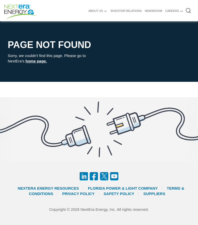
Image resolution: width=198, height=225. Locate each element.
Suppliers (154, 193)
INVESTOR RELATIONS (126, 10)
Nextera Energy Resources (48, 188)
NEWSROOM (153, 10)
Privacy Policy (78, 193)
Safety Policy (119, 193)
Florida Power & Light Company (123, 188)
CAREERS (172, 10)
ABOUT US (95, 10)
